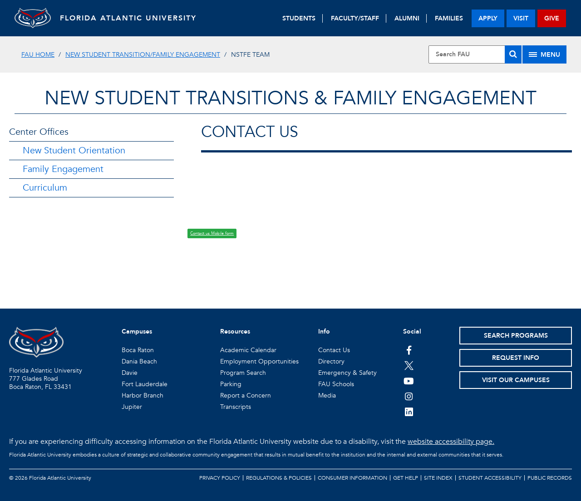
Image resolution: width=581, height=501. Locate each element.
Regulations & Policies (279, 477)
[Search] (513, 54)
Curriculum (45, 188)
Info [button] (324, 331)
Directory (331, 361)
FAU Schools (336, 384)
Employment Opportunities (259, 361)
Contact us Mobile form (212, 233)
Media (327, 395)
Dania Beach (139, 361)
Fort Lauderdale (144, 384)
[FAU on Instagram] (408, 396)
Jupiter (132, 407)
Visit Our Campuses (516, 380)
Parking (230, 384)
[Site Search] (475, 54)
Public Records (549, 477)
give (551, 18)
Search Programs (516, 335)
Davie (130, 372)
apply (487, 18)
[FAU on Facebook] (408, 349)
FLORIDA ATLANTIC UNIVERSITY (128, 18)
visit (520, 18)
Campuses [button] (137, 331)
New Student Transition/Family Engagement (142, 54)
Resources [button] (235, 331)
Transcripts (235, 407)
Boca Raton (138, 350)
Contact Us (334, 350)
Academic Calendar (248, 350)
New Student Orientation (74, 150)
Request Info (515, 358)
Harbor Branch (142, 395)
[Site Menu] (544, 54)
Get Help (405, 477)
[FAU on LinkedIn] (408, 411)
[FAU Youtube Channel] (408, 380)
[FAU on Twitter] (408, 365)
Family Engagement (63, 169)
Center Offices (39, 132)
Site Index (438, 477)
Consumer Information (352, 477)
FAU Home (37, 54)
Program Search (243, 372)
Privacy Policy (219, 477)
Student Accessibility (490, 477)
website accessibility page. (451, 442)
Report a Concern (245, 395)
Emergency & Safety (347, 372)
